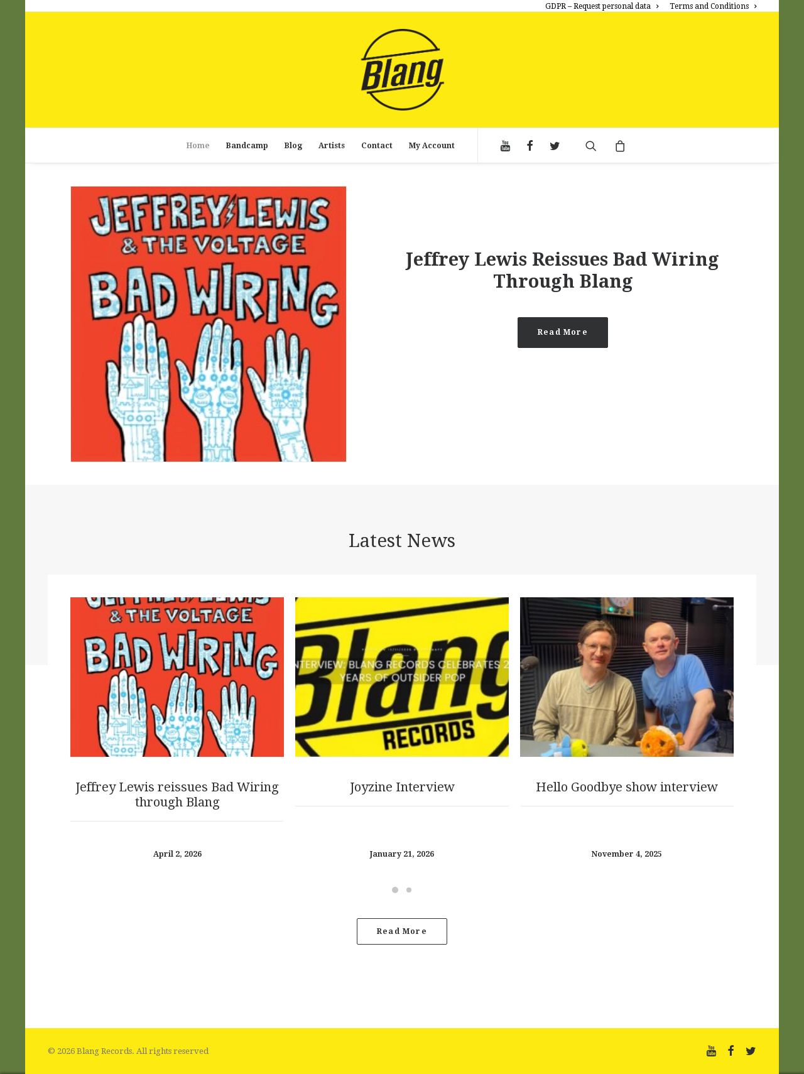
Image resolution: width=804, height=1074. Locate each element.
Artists (331, 145)
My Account (432, 145)
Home (198, 145)
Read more (402, 931)
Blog (293, 145)
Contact (377, 145)
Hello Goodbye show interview (627, 787)
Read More (563, 332)
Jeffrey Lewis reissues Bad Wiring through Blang (562, 270)
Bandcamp (247, 145)
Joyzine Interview (402, 787)
